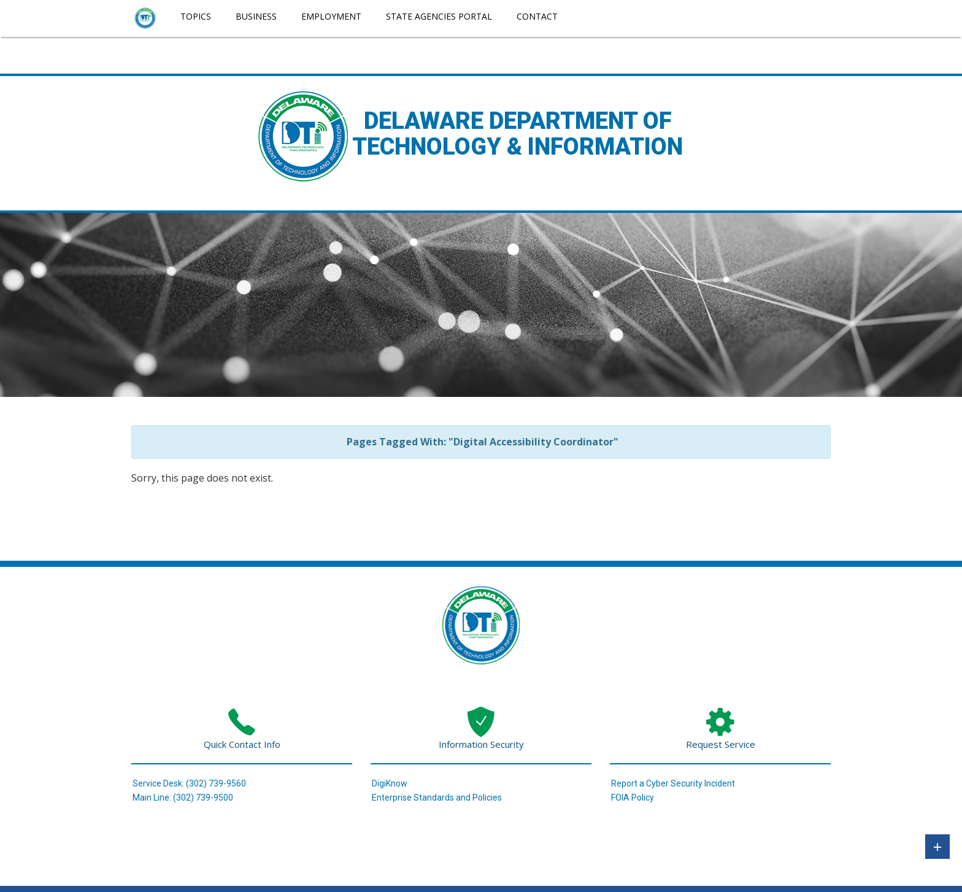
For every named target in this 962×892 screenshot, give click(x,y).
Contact (537, 16)
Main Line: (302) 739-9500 (183, 797)
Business (256, 16)
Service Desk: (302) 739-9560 (189, 783)
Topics (195, 16)
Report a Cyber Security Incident (673, 783)
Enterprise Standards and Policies (437, 797)
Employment (331, 16)
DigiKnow (389, 783)
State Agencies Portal (439, 16)
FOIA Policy (632, 797)
